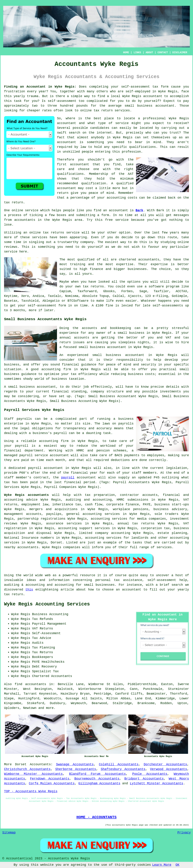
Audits (38, 643)
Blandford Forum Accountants (97, 774)
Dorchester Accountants (165, 764)
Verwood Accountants (168, 769)
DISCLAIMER (179, 52)
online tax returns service (54, 232)
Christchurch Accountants (27, 769)
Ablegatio (51, 301)
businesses (137, 269)
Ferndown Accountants (49, 778)
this (29, 589)
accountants (24, 220)
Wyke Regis (167, 91)
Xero (25, 296)
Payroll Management (49, 624)
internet (104, 132)
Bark (139, 210)
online (86, 110)
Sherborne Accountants (75, 769)
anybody (97, 137)
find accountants (30, 684)
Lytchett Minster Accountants (156, 783)
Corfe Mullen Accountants (51, 783)
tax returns (93, 286)
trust (174, 132)
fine (109, 305)
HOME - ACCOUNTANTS (96, 817)
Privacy (184, 832)
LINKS (137, 52)
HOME (126, 52)
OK (177, 865)
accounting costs (122, 197)
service (122, 123)
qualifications (142, 147)
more (50, 708)
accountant (152, 96)
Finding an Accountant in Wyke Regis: (40, 86)
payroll (67, 477)
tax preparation (100, 495)
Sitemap (9, 832)
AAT (131, 174)
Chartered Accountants (52, 676)
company (87, 242)
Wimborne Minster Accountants (33, 774)
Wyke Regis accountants (26, 495)
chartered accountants (139, 259)
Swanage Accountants (75, 764)
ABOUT (149, 52)
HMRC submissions (132, 499)
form (105, 215)
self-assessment (135, 86)
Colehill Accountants (118, 764)
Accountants (40, 764)
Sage (143, 291)
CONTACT (163, 52)
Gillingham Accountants (99, 783)
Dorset (20, 764)
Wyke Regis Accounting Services (47, 604)
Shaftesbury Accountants (123, 769)
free (109, 220)
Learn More (161, 865)
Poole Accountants (149, 774)
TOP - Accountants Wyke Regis (30, 791)
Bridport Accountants (144, 778)
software (156, 286)
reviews (10, 247)
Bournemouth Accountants (96, 778)
